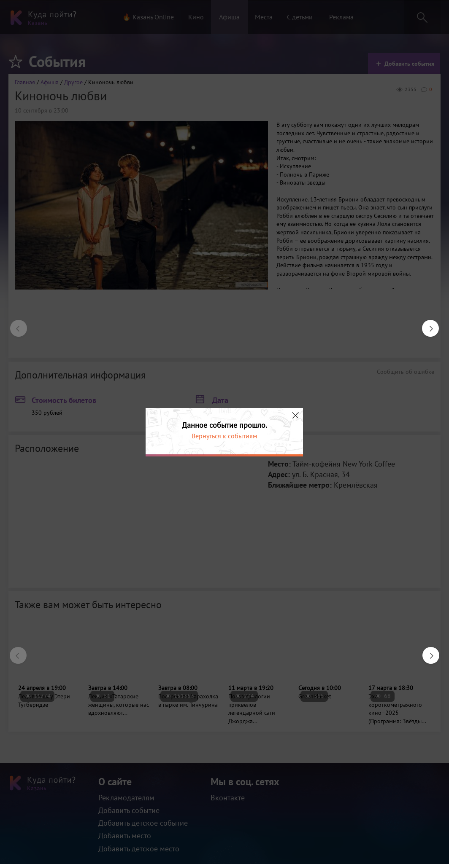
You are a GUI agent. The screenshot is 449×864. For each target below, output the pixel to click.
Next (426, 324)
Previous (14, 324)
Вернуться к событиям (224, 436)
